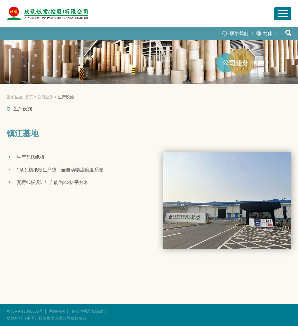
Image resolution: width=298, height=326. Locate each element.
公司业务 (45, 97)
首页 (29, 97)
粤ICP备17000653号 (25, 311)
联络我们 (239, 33)
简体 (267, 33)
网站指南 (57, 311)
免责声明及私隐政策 (89, 311)
